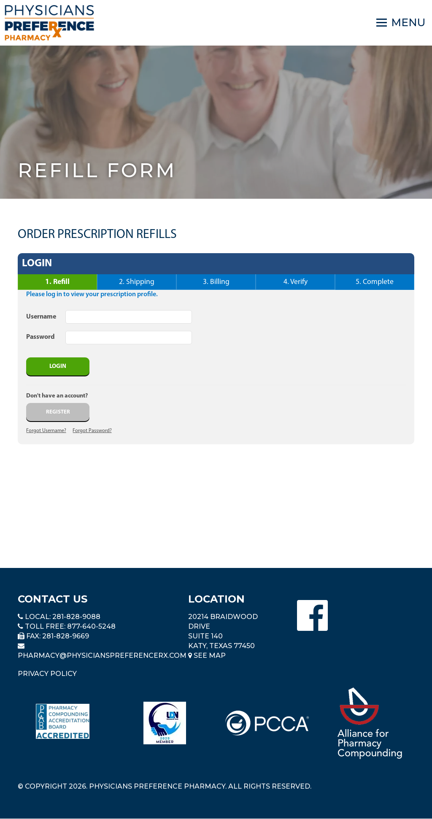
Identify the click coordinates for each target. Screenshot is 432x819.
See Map (207, 655)
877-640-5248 (91, 626)
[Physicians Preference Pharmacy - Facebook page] (312, 615)
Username (41, 317)
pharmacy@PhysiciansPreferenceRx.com (102, 655)
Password (40, 337)
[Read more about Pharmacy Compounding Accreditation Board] (63, 721)
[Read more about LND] (164, 723)
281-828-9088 (76, 617)
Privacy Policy (47, 674)
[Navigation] (401, 22)
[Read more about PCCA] (267, 723)
